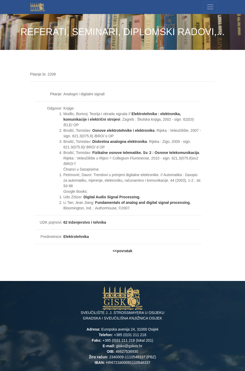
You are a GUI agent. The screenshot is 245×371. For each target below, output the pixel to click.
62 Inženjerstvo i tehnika (84, 222)
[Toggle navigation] (210, 7)
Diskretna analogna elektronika (119, 141)
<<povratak (123, 251)
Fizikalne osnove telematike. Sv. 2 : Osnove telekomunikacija (145, 153)
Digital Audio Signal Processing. (111, 197)
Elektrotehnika (76, 236)
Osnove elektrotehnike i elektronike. (124, 130)
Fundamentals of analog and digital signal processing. (143, 202)
